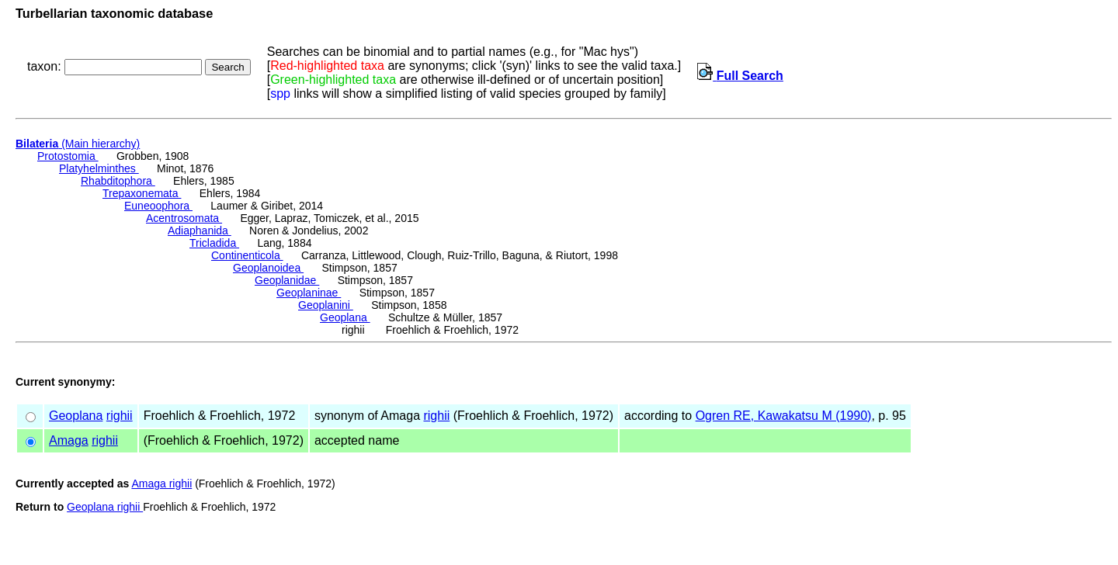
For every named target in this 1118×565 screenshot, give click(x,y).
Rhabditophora (118, 181)
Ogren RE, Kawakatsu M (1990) (784, 415)
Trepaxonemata (141, 193)
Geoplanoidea (268, 268)
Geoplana (345, 317)
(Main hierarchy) (78, 143)
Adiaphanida (199, 230)
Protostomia (68, 156)
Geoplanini (325, 305)
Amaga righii (161, 483)
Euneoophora (158, 205)
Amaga (69, 440)
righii (119, 415)
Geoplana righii (105, 507)
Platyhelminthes (99, 168)
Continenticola (247, 255)
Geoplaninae (308, 292)
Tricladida (214, 243)
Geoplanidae (287, 280)
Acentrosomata (184, 218)
